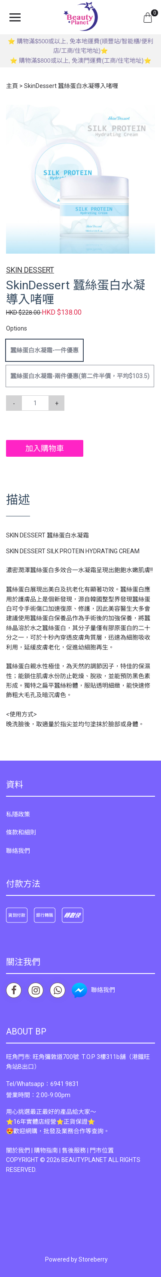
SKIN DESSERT (30, 270)
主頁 (12, 85)
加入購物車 (44, 448)
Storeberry (93, 1259)
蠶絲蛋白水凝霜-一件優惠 (44, 350)
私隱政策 (18, 814)
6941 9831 (64, 1083)
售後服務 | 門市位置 (88, 1150)
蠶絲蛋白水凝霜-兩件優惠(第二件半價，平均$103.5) (79, 376)
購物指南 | (48, 1150)
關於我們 (18, 1150)
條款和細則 (21, 832)
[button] (147, 112)
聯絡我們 (18, 850)
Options (16, 328)
